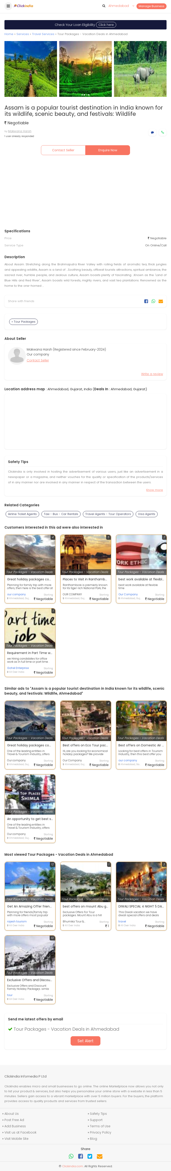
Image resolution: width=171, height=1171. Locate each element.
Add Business (15, 1126)
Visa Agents (146, 514)
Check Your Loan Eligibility (85, 25)
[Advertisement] (85, 193)
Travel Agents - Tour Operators (108, 514)
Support (96, 1120)
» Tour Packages (23, 322)
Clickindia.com (72, 1166)
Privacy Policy (100, 1132)
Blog (93, 1138)
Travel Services (43, 34)
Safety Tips (98, 1113)
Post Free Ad (14, 1120)
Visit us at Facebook (20, 1132)
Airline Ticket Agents (22, 514)
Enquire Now (107, 150)
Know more (154, 490)
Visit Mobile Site (16, 1138)
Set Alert (85, 1041)
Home (8, 34)
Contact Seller (63, 150)
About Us (11, 1113)
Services (22, 34)
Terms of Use (100, 1126)
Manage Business (151, 6)
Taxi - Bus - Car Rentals (61, 514)
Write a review (152, 374)
